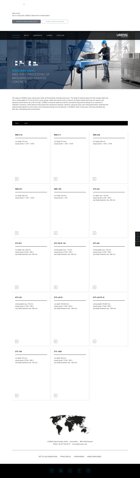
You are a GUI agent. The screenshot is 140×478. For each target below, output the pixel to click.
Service (26, 35)
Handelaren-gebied (94, 457)
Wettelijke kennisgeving (48, 457)
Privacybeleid (65, 457)
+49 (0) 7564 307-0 (64, 444)
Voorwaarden (79, 457)
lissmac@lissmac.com (79, 444)
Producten (16, 35)
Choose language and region (55, 21)
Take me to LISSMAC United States (26, 21)
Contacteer (60, 35)
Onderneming (37, 35)
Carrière (49, 35)
